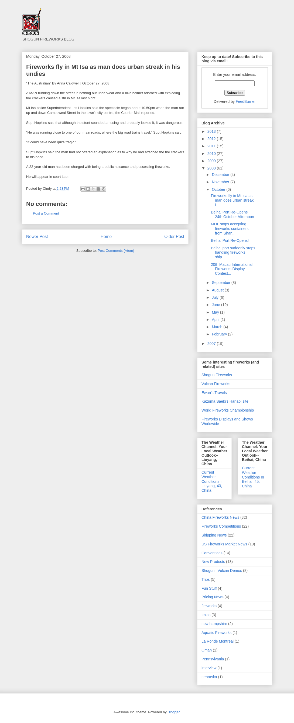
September (221, 282)
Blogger (173, 712)
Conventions (212, 553)
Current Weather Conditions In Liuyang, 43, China (212, 481)
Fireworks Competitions (221, 526)
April (216, 319)
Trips (205, 579)
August (218, 290)
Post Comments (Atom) (116, 251)
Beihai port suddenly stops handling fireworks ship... (233, 252)
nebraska (209, 677)
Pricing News (212, 597)
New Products (213, 561)
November (221, 182)
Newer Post (37, 236)
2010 (212, 153)
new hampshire (214, 624)
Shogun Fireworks (216, 375)
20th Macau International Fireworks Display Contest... (231, 269)
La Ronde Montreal (217, 641)
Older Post (174, 236)
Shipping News (214, 535)
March (217, 327)
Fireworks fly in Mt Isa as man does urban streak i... (232, 200)
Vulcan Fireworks (215, 384)
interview (208, 668)
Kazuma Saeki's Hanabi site (224, 401)
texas (205, 615)
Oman (206, 650)
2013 (212, 131)
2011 (212, 146)
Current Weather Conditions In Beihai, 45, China (253, 477)
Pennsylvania (212, 659)
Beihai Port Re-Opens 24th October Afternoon (232, 214)
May (216, 312)
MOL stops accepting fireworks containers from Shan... (230, 228)
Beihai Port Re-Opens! (230, 240)
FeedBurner (246, 101)
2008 (212, 168)
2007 (212, 343)
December (221, 174)
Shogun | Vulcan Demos (221, 570)
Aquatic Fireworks (216, 632)
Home (106, 236)
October (219, 189)
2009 (212, 161)
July (216, 297)
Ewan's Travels (214, 393)
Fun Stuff (209, 588)
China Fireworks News (220, 517)
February (220, 334)
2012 (212, 139)
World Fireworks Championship (227, 410)
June (216, 305)
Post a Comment (46, 213)
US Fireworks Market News (224, 544)
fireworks (209, 606)
